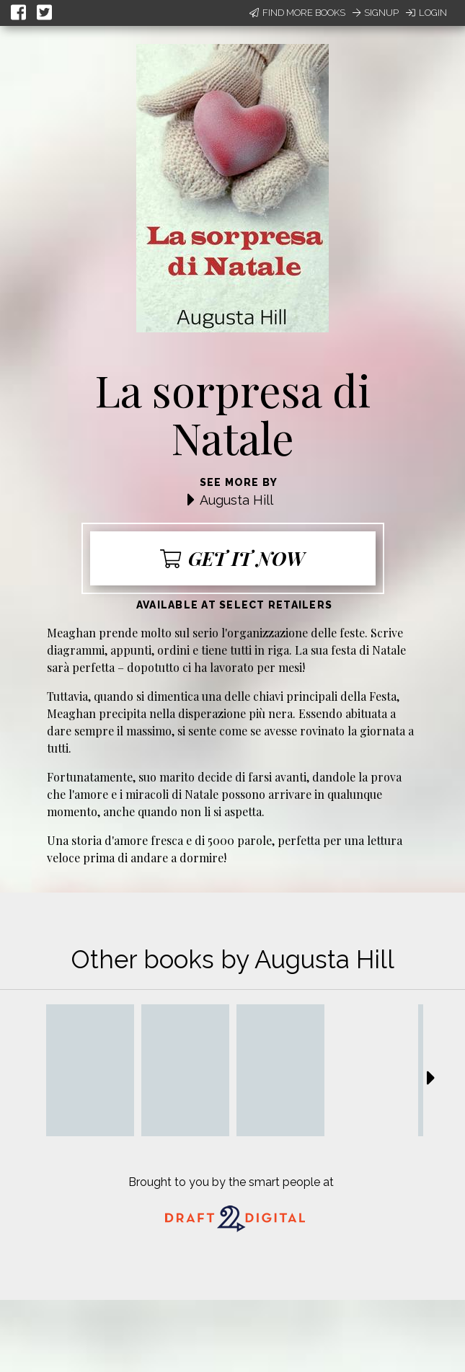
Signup (376, 12)
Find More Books (297, 12)
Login (426, 12)
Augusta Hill (236, 500)
